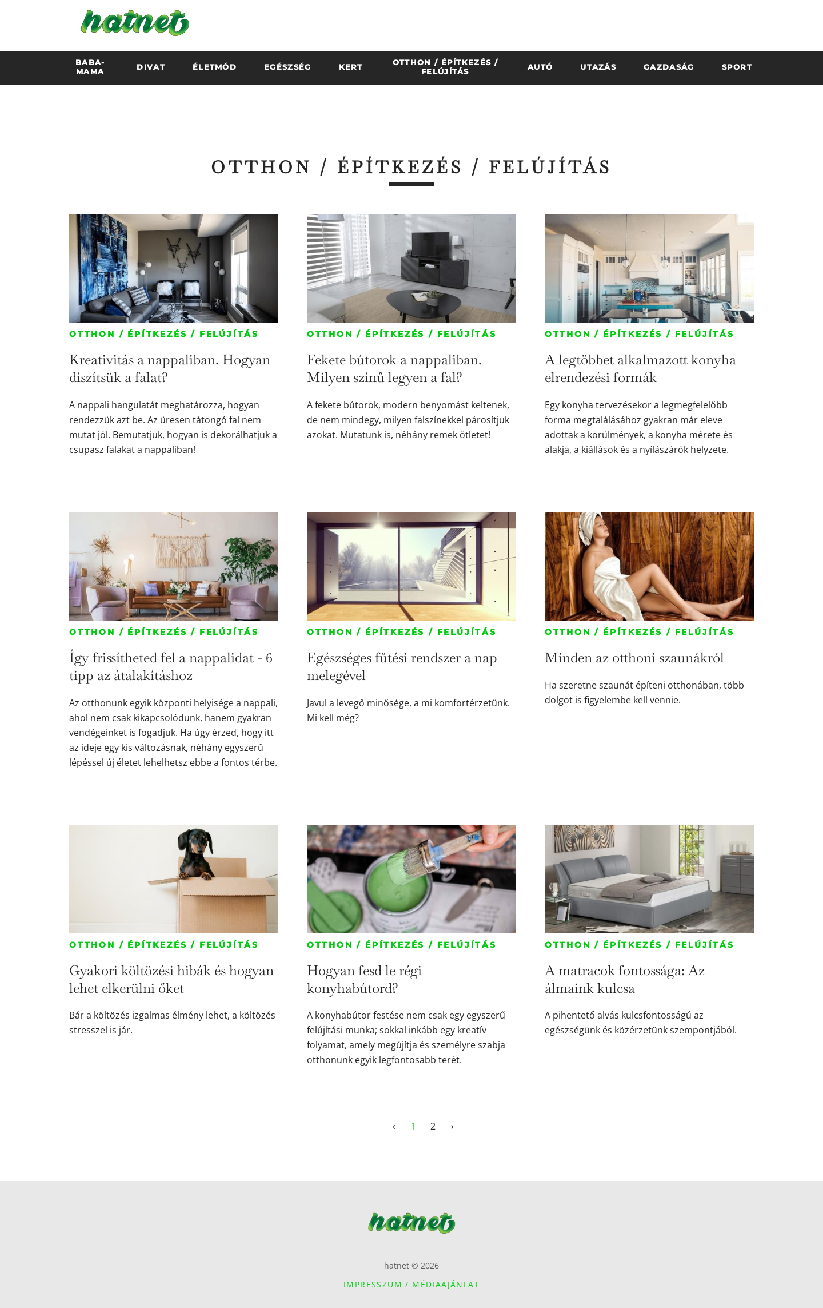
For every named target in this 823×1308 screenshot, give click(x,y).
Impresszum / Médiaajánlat (411, 1284)
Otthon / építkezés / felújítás (164, 334)
